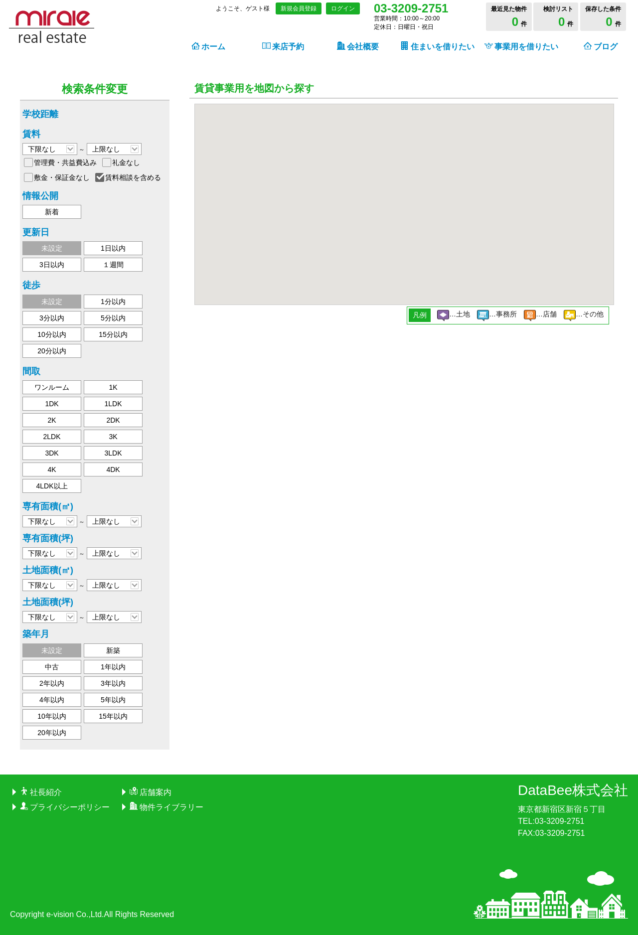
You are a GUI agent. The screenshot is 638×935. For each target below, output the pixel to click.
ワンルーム (51, 387)
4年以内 (51, 700)
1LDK (113, 404)
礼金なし (126, 162)
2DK (113, 420)
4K (51, 469)
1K (113, 387)
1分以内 (113, 302)
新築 (113, 650)
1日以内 (113, 248)
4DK (113, 469)
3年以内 (113, 683)
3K (113, 437)
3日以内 (51, 265)
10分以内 (51, 334)
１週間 (113, 265)
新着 (52, 212)
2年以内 (51, 683)
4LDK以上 (51, 486)
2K (51, 420)
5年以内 (113, 700)
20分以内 (51, 351)
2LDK (51, 437)
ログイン (343, 8)
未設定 (51, 248)
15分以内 (113, 334)
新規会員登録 (299, 8)
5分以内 (113, 318)
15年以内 (113, 716)
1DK (51, 404)
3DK (51, 453)
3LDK (113, 453)
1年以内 (113, 667)
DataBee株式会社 (573, 790)
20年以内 (51, 733)
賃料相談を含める (133, 177)
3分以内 (51, 318)
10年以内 (51, 716)
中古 (52, 667)
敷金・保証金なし (62, 177)
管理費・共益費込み (65, 162)
